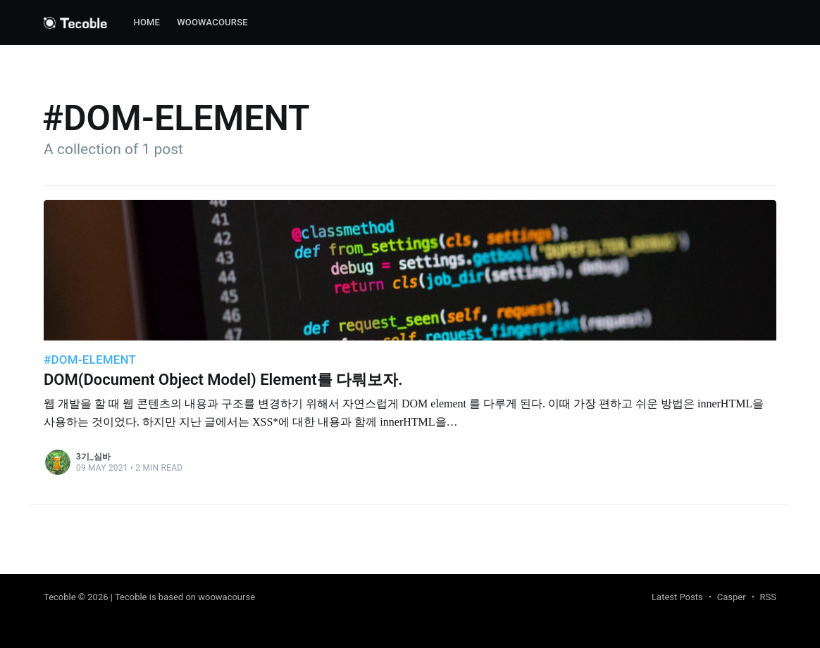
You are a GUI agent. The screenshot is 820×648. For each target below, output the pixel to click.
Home (146, 22)
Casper (731, 597)
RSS (768, 597)
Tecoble (60, 597)
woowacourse (212, 22)
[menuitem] (146, 23)
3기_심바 (93, 457)
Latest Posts (677, 597)
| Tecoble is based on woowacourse (183, 597)
